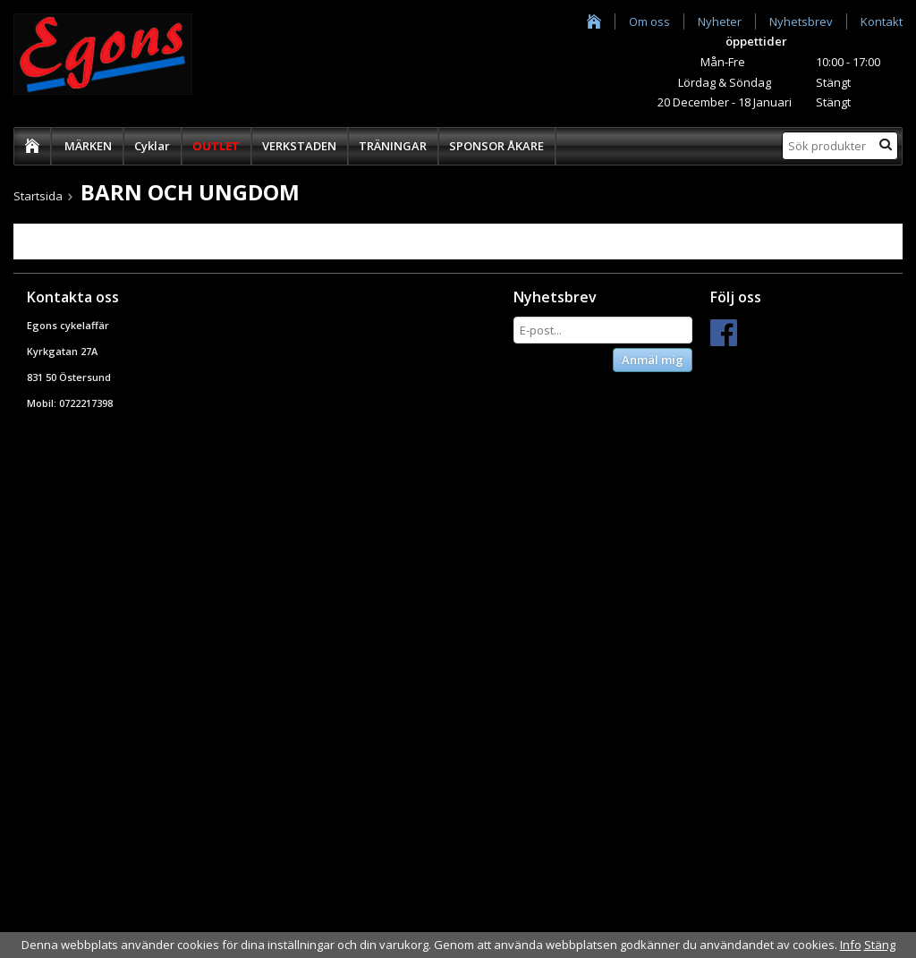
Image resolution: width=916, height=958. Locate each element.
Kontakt (882, 21)
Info (850, 945)
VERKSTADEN (299, 146)
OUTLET (216, 146)
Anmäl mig (652, 360)
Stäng (879, 945)
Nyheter (720, 21)
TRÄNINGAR (393, 146)
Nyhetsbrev (801, 21)
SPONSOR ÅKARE (496, 146)
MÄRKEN (88, 146)
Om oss (649, 21)
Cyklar (152, 146)
